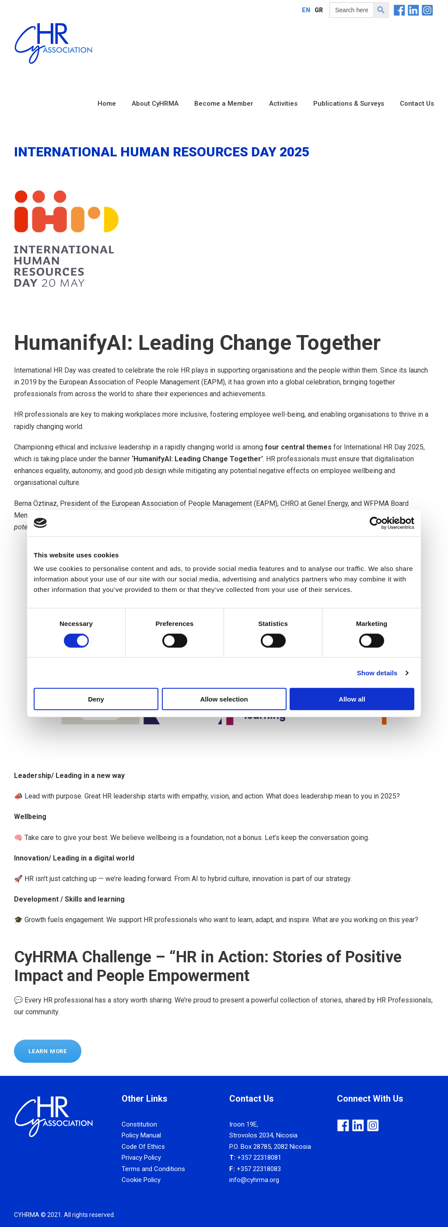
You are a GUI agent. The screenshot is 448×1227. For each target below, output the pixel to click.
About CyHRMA (155, 103)
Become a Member (223, 103)
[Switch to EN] (306, 9)
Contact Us (417, 103)
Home (107, 103)
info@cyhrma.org (254, 1180)
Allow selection (224, 699)
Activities (283, 103)
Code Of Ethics (143, 1147)
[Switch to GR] (318, 9)
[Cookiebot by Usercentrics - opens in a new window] (376, 522)
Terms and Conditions (153, 1169)
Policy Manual (141, 1135)
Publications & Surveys (348, 103)
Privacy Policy (141, 1157)
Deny (96, 699)
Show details (377, 672)
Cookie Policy (141, 1180)
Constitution (139, 1124)
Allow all (352, 699)
